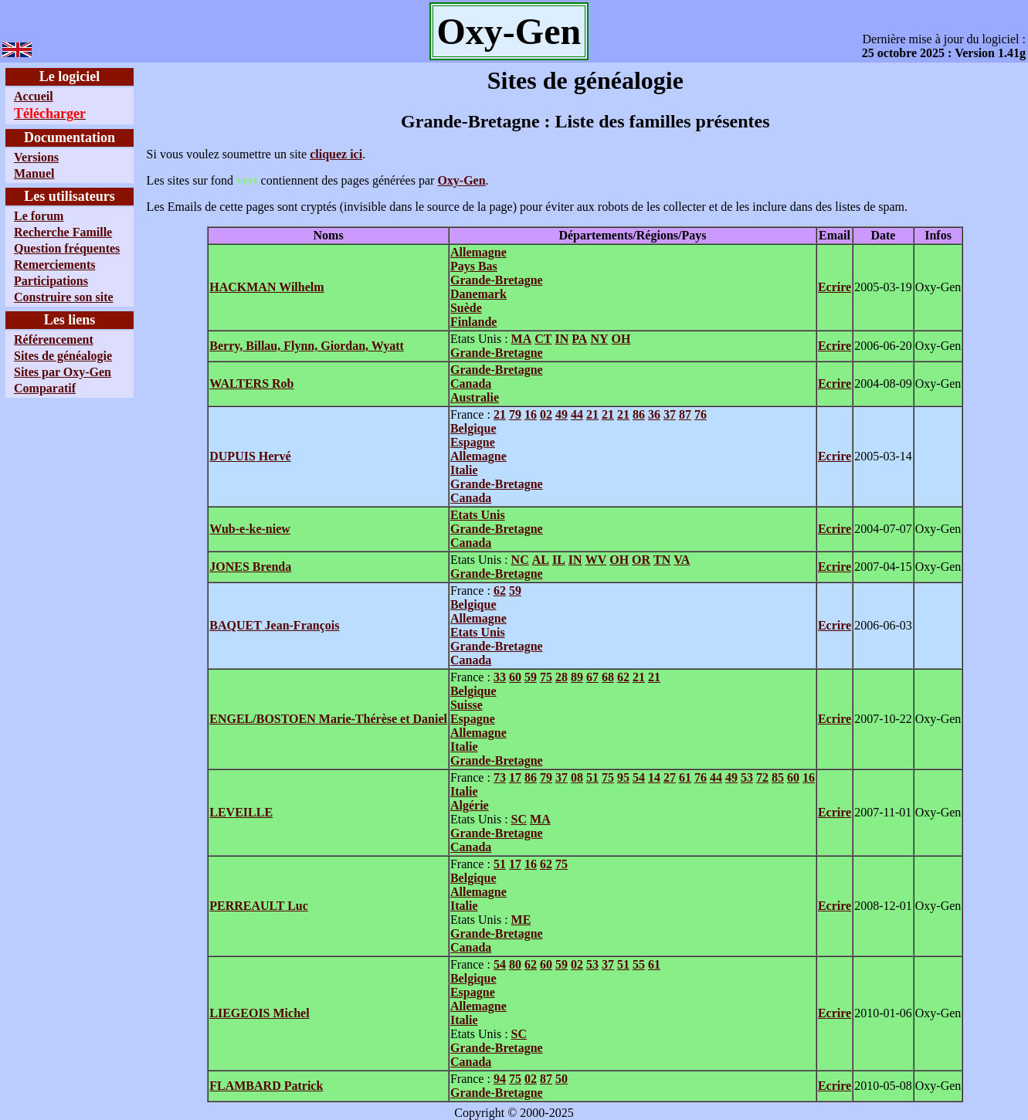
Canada (470, 383)
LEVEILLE (241, 812)
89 (577, 677)
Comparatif (45, 388)
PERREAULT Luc (258, 905)
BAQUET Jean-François (274, 625)
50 (561, 1078)
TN (661, 559)
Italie (464, 470)
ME (521, 919)
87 (685, 414)
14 (654, 777)
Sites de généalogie (63, 355)
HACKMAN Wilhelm (266, 287)
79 (515, 414)
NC (520, 559)
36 (654, 414)
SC (519, 819)
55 (639, 964)
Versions (36, 157)
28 (561, 677)
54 (639, 777)
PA (579, 338)
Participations (51, 280)
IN (562, 338)
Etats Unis (477, 514)
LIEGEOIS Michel (259, 1013)
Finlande (473, 321)
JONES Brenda (250, 566)
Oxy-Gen (461, 180)
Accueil (33, 96)
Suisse (466, 704)
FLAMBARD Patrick (266, 1085)
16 (530, 414)
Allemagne (478, 252)
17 (515, 777)
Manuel (34, 173)
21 (500, 414)
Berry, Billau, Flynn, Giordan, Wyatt (306, 345)
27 (669, 777)
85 (778, 777)
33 (500, 677)
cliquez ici (336, 154)
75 (546, 677)
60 (515, 677)
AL (540, 559)
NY (599, 338)
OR (641, 559)
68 (608, 677)
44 (577, 414)
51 (592, 777)
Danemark (478, 293)
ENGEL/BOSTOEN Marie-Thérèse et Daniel (328, 718)
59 (515, 590)
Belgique (473, 428)
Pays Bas (473, 266)
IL (558, 559)
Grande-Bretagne (496, 280)
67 (592, 677)
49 (561, 414)
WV (596, 559)
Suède (466, 307)
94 (500, 1078)
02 (546, 414)
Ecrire (834, 287)
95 (623, 777)
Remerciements (54, 264)
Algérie (469, 805)
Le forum (38, 215)
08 (577, 777)
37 (669, 414)
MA (521, 338)
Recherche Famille (63, 232)
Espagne (472, 442)
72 (762, 777)
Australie (474, 397)
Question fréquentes (67, 248)
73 (500, 777)
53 (747, 777)
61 (685, 777)
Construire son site (64, 297)
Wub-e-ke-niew (249, 528)
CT (542, 338)
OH (621, 338)
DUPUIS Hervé (249, 456)
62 (500, 590)
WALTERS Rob (251, 383)
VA (681, 559)
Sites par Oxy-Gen (62, 371)
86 (639, 414)
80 (515, 964)
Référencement (53, 339)
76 (700, 414)
